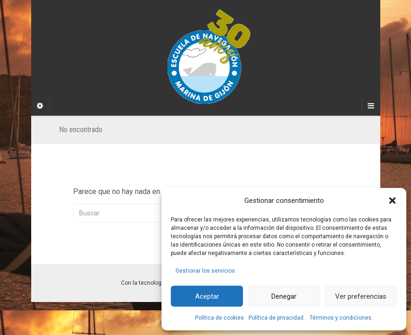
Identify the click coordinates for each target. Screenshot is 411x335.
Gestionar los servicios (205, 271)
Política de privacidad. (277, 318)
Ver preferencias (360, 296)
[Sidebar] (40, 106)
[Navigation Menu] (371, 106)
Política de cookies (219, 318)
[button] (392, 200)
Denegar (283, 296)
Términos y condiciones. (341, 318)
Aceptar (207, 296)
